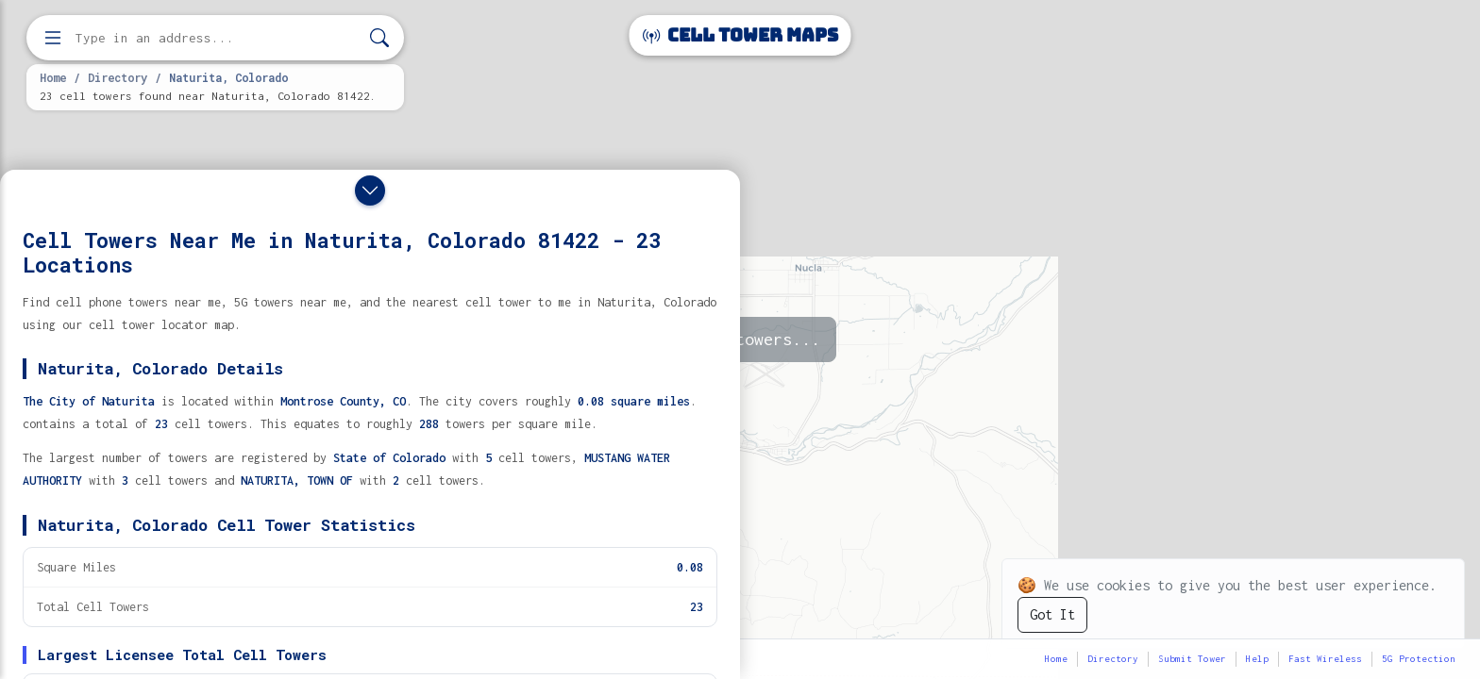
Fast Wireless (1325, 659)
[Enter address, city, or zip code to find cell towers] (217, 38)
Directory (117, 77)
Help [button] (1257, 659)
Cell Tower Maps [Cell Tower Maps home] (740, 35)
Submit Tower (1192, 659)
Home (53, 77)
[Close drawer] (370, 190)
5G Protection (1418, 659)
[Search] (379, 38)
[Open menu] (53, 38)
